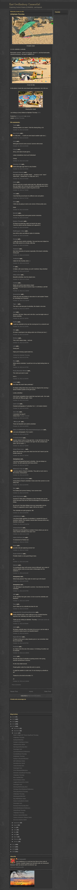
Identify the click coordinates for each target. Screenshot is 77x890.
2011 (13, 844)
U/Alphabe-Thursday (18, 794)
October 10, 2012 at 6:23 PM (20, 418)
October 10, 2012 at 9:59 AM (20, 245)
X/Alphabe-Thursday (18, 737)
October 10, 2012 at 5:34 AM (20, 129)
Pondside (15, 646)
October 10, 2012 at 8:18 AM (20, 217)
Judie (14, 627)
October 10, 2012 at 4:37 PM (20, 357)
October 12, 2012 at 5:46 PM (20, 633)
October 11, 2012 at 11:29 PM (21, 600)
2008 (13, 851)
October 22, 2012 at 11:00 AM (21, 681)
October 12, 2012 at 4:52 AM (20, 608)
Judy (14, 193)
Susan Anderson (18, 553)
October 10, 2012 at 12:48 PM (21, 308)
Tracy (14, 604)
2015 (13, 719)
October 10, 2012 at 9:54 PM (20, 512)
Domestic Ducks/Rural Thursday (22, 772)
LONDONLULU (17, 516)
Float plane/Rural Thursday (20, 791)
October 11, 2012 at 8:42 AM (20, 581)
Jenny (15, 656)
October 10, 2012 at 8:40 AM (20, 235)
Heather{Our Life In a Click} (21, 478)
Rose (14, 361)
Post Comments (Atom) (34, 695)
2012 (13, 726)
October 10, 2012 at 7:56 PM (20, 465)
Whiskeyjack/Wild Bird (19, 796)
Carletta (15, 282)
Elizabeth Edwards (18, 172)
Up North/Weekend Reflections (21, 751)
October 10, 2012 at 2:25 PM (20, 326)
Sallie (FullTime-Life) (19, 537)
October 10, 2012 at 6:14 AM (20, 160)
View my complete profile (17, 867)
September (17, 822)
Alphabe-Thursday (19, 118)
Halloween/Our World (19, 744)
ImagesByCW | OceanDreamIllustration (24, 612)
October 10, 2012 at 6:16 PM (20, 408)
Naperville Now (17, 637)
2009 (13, 849)
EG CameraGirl (21, 859)
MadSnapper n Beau (19, 231)
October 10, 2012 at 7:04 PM (20, 445)
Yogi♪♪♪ (15, 304)
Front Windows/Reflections (20, 770)
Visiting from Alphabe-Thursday (21, 355)
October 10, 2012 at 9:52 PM (20, 493)
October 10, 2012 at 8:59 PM (20, 484)
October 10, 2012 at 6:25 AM (20, 169)
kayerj (15, 545)
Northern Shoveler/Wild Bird (20, 758)
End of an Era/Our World (20, 819)
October (16, 733)
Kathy (14, 182)
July (15, 827)
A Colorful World (18, 437)
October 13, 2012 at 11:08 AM (21, 653)
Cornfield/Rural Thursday (20, 754)
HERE (39, 112)
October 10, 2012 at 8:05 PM (20, 475)
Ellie (14, 330)
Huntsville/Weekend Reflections (21, 808)
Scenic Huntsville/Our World (20, 801)
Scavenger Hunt (17, 749)
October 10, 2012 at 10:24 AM (21, 263)
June (15, 829)
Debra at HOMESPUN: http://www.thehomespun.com (28, 429)
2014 (13, 721)
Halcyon (15, 565)
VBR (14, 594)
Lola (14, 346)
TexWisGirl (16, 258)
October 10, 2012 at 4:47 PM (20, 367)
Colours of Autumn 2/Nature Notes (22, 817)
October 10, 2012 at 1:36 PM (20, 318)
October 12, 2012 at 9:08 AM (20, 623)
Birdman (15, 338)
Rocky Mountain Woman (20, 370)
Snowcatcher (17, 294)
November (17, 730)
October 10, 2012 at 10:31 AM (21, 271)
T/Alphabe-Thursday (18, 812)
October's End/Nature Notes (20, 742)
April (15, 834)
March (15, 836)
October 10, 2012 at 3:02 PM (20, 334)
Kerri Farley (16, 133)
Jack (14, 312)
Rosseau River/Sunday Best (20, 805)
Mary (14, 488)
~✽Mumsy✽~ (17, 421)
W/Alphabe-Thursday (19, 756)
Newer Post (14, 691)
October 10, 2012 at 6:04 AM (20, 146)
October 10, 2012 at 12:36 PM (21, 300)
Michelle (15, 213)
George (15, 239)
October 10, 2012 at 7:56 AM (20, 190)
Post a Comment (16, 684)
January (16, 841)
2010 (13, 846)
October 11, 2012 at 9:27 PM (20, 591)
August (16, 825)
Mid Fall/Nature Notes (19, 761)
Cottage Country (24, 415)
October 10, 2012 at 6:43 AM (20, 178)
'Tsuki (14, 125)
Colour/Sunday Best (18, 765)
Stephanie (16, 248)
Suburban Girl (17, 164)
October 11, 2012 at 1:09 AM (20, 542)
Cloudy (15, 149)
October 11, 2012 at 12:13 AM (21, 534)
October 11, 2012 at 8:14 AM (20, 561)
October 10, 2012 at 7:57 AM (20, 198)
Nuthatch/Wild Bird (18, 739)
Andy (14, 141)
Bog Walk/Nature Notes (19, 798)
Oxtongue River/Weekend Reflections (23, 789)
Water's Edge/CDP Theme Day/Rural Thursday (25, 735)
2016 (13, 717)
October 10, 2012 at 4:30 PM (20, 342)
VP (14, 266)
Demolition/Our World (19, 763)
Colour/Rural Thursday (19, 810)
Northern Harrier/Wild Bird (20, 815)
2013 (13, 724)
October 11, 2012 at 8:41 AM (20, 573)
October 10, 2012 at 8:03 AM (20, 209)
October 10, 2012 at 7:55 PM (20, 455)
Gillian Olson (16, 274)
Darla (14, 201)
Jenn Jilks (16, 412)
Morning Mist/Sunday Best (20, 787)
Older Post (47, 691)
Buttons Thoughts (18, 221)
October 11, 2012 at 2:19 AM (20, 550)
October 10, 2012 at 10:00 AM (21, 255)
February (16, 839)
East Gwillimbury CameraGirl (24, 4)
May (15, 832)
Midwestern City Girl (19, 468)
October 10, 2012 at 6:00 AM (20, 138)
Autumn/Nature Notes (19, 779)
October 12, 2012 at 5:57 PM (20, 643)
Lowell (15, 382)
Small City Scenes (18, 496)
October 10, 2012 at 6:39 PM (20, 426)
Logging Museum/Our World (20, 782)
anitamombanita (17, 527)
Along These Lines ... (19, 449)
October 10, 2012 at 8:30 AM (20, 227)
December (17, 728)
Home (31, 691)
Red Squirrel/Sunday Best (20, 747)
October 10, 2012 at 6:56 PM (20, 434)
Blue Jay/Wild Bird (18, 777)
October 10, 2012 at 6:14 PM (20, 400)
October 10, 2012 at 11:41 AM (21, 279)
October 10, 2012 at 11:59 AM (21, 290)
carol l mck (16, 403)
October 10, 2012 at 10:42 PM (21, 524)
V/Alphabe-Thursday (18, 775)
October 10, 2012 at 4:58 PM (20, 378)
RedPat (15, 322)
